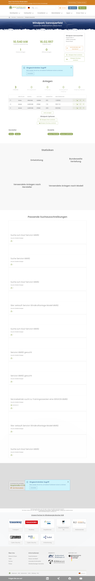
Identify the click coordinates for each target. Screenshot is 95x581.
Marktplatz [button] (14, 13)
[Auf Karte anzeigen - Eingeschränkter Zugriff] (83, 100)
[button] (29, 8)
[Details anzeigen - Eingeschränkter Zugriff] (74, 100)
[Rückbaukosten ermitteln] (77, 100)
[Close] (71, 67)
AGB (19, 573)
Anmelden (62, 8)
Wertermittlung (72, 2)
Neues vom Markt (33, 558)
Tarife (29, 573)
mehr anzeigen (47, 113)
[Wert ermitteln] (80, 100)
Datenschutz (24, 573)
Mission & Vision (13, 556)
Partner (11, 561)
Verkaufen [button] (27, 13)
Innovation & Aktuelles (34, 561)
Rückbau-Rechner (82, 2)
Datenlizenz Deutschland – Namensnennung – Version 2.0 (52, 510)
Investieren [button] (41, 13)
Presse (10, 564)
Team (10, 558)
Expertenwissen (32, 556)
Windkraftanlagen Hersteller (36, 564)
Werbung (34, 573)
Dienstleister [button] (55, 13)
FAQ (38, 573)
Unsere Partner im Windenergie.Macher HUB (47, 515)
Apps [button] (68, 13)
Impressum (14, 573)
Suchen (82, 8)
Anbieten (72, 8)
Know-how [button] (80, 13)
